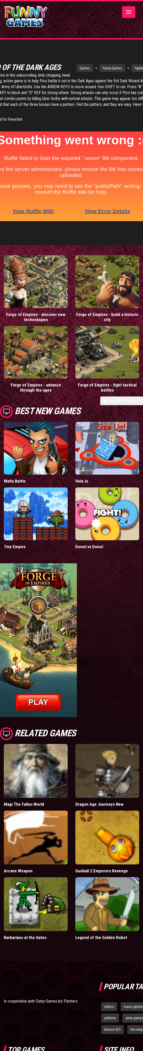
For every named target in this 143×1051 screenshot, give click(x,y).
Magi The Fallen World (24, 804)
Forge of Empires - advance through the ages (36, 387)
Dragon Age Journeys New (99, 804)
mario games (133, 1007)
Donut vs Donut (89, 546)
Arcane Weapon (18, 870)
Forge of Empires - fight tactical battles (107, 387)
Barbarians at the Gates (25, 937)
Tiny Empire (15, 546)
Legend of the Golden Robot (101, 937)
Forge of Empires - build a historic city (107, 317)
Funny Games (112, 68)
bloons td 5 (112, 1029)
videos (109, 1007)
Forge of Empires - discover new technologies (35, 317)
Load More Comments (122, 401)
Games (85, 68)
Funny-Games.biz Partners (57, 1001)
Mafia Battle (15, 481)
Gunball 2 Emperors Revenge (101, 870)
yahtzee (110, 1018)
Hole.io (81, 481)
